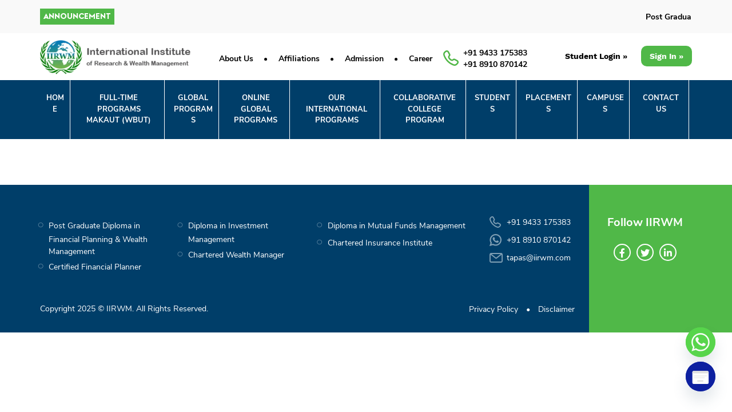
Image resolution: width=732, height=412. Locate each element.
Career (420, 58)
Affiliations (299, 58)
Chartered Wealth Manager (236, 254)
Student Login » (596, 56)
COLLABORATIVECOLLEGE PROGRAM (424, 109)
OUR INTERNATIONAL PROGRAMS (336, 109)
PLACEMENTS (548, 103)
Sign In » (666, 56)
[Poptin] (700, 376)
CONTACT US (661, 103)
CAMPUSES (605, 103)
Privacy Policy (493, 309)
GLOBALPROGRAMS (193, 109)
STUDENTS (492, 103)
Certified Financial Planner (95, 267)
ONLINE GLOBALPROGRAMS (255, 109)
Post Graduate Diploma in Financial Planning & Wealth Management (98, 238)
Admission (364, 58)
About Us (236, 58)
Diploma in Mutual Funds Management (397, 225)
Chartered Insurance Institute (380, 242)
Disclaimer (556, 309)
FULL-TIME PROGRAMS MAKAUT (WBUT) (118, 109)
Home (55, 103)
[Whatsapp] (700, 342)
